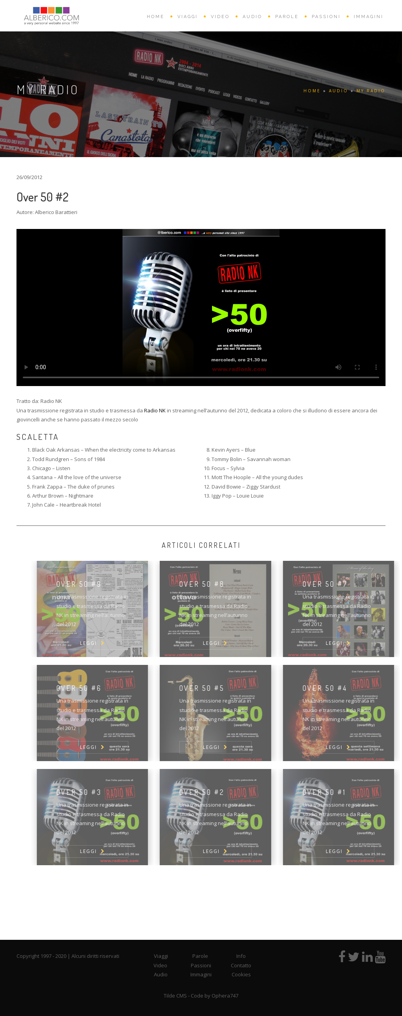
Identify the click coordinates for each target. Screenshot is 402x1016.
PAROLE (287, 16)
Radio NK (155, 410)
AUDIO (252, 16)
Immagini (201, 974)
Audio (161, 974)
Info (241, 955)
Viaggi (161, 955)
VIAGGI (187, 16)
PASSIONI (326, 16)
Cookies (241, 974)
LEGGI (104, 643)
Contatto (241, 965)
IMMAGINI (369, 16)
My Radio (371, 90)
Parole (200, 955)
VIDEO (220, 16)
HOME (155, 16)
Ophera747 (225, 995)
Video (160, 965)
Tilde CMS (175, 995)
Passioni (201, 965)
